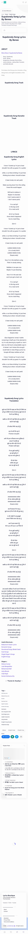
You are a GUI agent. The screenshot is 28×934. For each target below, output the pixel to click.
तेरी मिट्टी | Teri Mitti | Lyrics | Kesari (14, 782)
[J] (14, 773)
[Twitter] (9, 903)
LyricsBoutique (11, 926)
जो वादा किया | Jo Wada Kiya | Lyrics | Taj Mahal (14, 775)
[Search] (23, 2)
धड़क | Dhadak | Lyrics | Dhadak (13, 795)
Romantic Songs (6, 647)
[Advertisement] (14, 844)
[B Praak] (8, 780)
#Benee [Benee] (4, 730)
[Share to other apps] (21, 736)
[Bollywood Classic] (10, 773)
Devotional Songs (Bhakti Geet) (11, 649)
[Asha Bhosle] (10, 762)
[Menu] (17, 932)
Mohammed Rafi (6, 669)
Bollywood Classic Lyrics (9, 644)
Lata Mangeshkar (6, 666)
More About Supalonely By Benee (11, 53)
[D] (13, 793)
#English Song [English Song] (21, 730)
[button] (26, 2)
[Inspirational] (12, 780)
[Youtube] (14, 903)
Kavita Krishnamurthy (7, 676)
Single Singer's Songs (8, 654)
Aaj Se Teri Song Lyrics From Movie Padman (14, 788)
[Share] (23, 932)
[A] (6, 762)
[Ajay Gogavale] (9, 793)
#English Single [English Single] (11, 730)
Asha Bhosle (5, 671)
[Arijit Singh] (9, 786)
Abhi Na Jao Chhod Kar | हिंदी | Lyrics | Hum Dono (14, 764)
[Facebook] (5, 903)
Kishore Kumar (5, 664)
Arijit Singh (4, 673)
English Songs (5, 657)
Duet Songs (5, 652)
